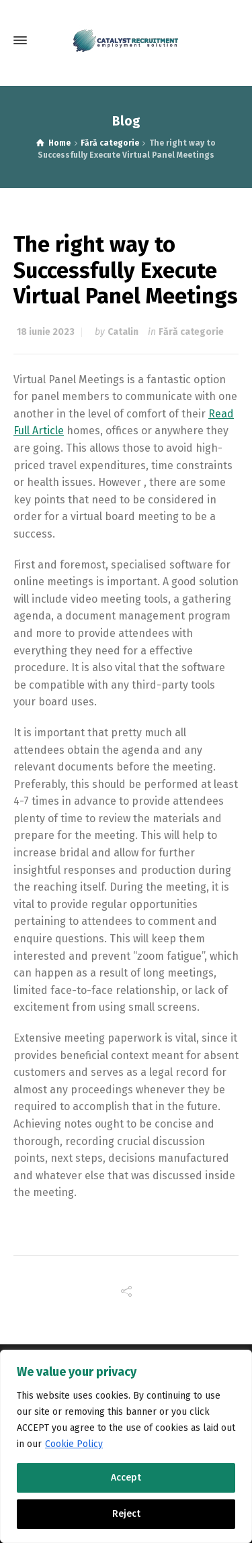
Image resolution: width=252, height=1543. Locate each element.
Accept (126, 1477)
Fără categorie (191, 332)
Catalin (123, 332)
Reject (126, 1514)
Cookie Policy (74, 1444)
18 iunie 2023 (46, 332)
